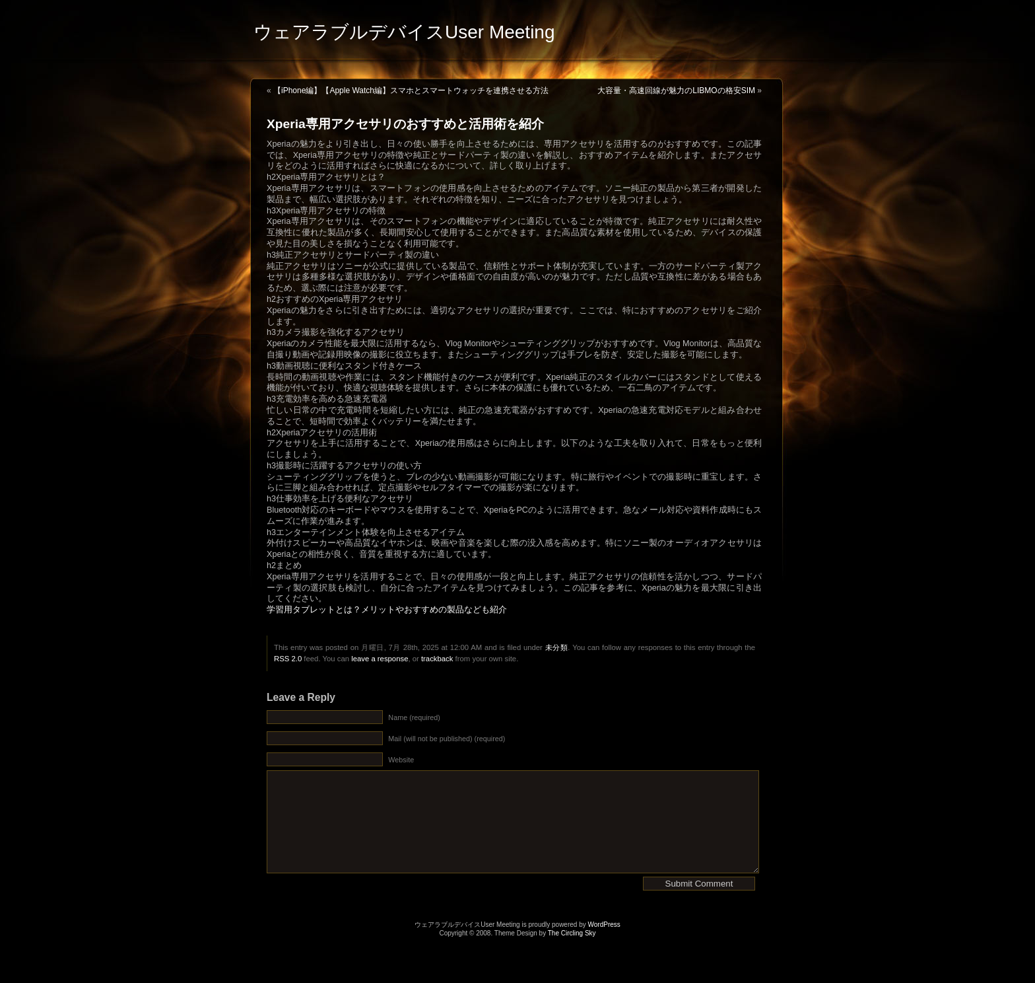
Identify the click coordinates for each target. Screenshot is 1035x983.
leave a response (379, 659)
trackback (437, 659)
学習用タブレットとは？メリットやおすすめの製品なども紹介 (387, 609)
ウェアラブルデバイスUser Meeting (404, 32)
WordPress (604, 944)
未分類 (556, 647)
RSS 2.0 (288, 659)
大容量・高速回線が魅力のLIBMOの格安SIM (676, 90)
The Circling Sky (572, 953)
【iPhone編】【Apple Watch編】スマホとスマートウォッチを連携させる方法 (411, 90)
